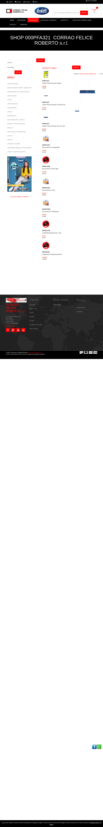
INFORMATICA (12, 116)
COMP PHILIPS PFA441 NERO (51, 82)
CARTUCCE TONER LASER (81, 20)
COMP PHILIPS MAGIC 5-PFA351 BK (53, 104)
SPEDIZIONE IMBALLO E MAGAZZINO (19, 148)
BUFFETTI (65, 20)
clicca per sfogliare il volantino (19, 176)
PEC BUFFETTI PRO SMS (50, 168)
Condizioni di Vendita (35, 324)
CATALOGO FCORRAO (49, 20)
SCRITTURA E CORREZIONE (16, 132)
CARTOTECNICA (12, 104)
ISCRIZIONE (21, 20)
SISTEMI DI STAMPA (13, 144)
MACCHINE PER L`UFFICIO (16, 120)
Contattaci (80, 311)
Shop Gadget (57, 304)
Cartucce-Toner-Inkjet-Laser (87, 74)
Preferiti (31, 316)
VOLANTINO (33, 20)
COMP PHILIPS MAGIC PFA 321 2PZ (53, 125)
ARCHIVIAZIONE (12, 84)
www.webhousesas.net (35, 352)
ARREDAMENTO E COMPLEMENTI (18, 92)
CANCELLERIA (12, 96)
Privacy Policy (81, 307)
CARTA (9, 100)
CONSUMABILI (12, 108)
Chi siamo (32, 304)
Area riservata (33, 328)
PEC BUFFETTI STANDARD (50, 146)
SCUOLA (10, 136)
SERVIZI (10, 140)
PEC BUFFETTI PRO (48, 189)
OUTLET (13, 24)
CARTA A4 (23, 24)
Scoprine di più (94, 822)
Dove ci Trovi (33, 308)
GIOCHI (9, 112)
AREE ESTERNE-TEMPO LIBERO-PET (19, 88)
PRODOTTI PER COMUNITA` (16, 124)
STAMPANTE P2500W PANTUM (52, 253)
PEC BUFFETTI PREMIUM (50, 210)
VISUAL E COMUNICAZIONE (16, 152)
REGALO (10, 128)
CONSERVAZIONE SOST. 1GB (51, 232)
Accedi (31, 312)
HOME (12, 20)
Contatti (31, 320)
